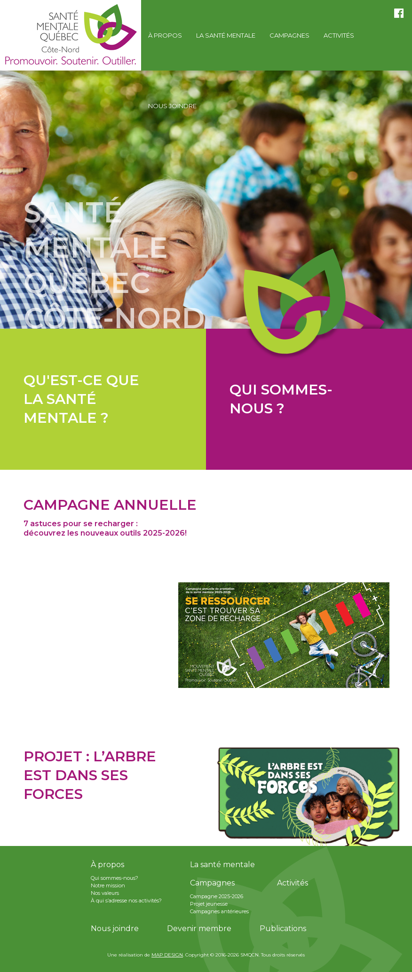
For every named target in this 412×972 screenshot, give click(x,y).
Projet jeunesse (209, 904)
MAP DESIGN (167, 955)
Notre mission (108, 885)
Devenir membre (199, 928)
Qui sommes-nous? (114, 878)
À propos (107, 864)
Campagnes (212, 882)
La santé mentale (222, 864)
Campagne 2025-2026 (216, 896)
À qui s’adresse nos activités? (126, 900)
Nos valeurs (105, 893)
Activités (292, 882)
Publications (283, 928)
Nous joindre (115, 928)
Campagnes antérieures (219, 911)
